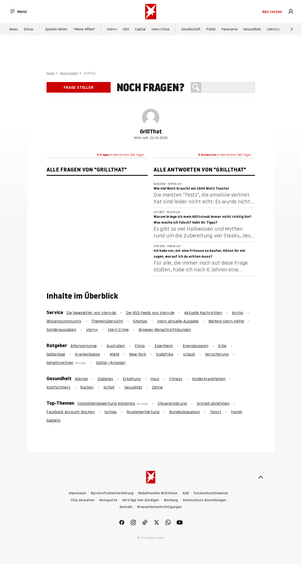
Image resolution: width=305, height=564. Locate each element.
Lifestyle (273, 29)
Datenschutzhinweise (211, 493)
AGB (186, 493)
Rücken (87, 387)
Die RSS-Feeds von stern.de (150, 312)
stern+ (112, 29)
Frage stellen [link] (78, 87)
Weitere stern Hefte (226, 321)
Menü (18, 11)
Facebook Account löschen (71, 411)
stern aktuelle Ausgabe (177, 321)
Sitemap (140, 321)
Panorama (229, 29)
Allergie (81, 378)
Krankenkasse (87, 354)
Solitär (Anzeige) (110, 362)
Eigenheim (164, 345)
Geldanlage (56, 354)
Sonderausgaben (61, 329)
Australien (116, 345)
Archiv (237, 312)
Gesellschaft (190, 29)
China (140, 345)
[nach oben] (260, 477)
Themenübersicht (107, 321)
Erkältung (132, 378)
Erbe (222, 345)
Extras (29, 29)
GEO (126, 29)
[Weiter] (292, 29)
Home (50, 73)
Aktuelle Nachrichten (203, 312)
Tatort (215, 411)
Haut (154, 378)
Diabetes (105, 378)
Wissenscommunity (64, 321)
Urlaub (189, 354)
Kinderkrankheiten (208, 378)
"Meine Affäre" (84, 29)
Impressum (77, 493)
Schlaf (109, 387)
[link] (291, 11)
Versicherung (217, 354)
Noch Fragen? (69, 73)
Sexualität (133, 387)
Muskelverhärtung (143, 411)
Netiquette (108, 500)
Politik (211, 29)
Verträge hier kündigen (140, 500)
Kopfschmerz (58, 387)
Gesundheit (252, 29)
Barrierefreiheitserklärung (112, 493)
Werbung (171, 500)
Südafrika (164, 354)
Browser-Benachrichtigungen (165, 329)
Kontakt (126, 507)
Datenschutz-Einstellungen (204, 500)
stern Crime (160, 29)
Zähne (157, 387)
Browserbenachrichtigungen (159, 507)
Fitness (175, 378)
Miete (114, 354)
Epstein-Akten (56, 29)
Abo (272, 11)
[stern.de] (150, 11)
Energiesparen (195, 345)
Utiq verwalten (83, 500)
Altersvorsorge (83, 345)
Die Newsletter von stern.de (91, 312)
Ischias (110, 411)
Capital (140, 29)
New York (137, 354)
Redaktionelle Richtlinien (158, 493)
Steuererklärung (172, 403)
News (13, 29)
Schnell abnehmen (213, 403)
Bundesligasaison (184, 411)
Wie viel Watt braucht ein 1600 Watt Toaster (191, 188)
